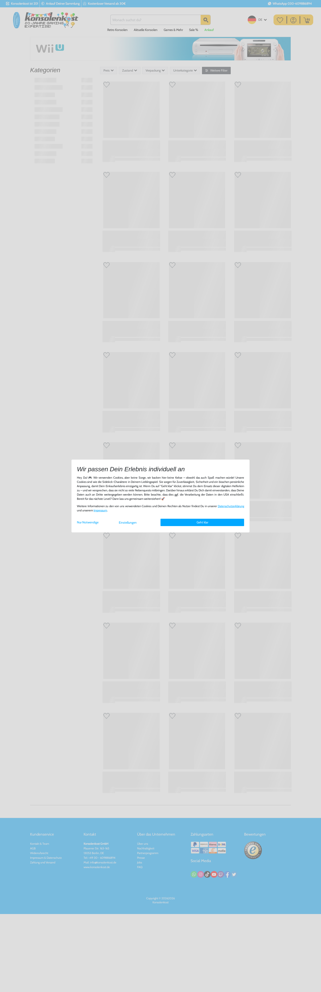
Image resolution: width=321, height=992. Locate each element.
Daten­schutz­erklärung (231, 506)
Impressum (100, 510)
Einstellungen (128, 523)
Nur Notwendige (88, 522)
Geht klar (202, 522)
